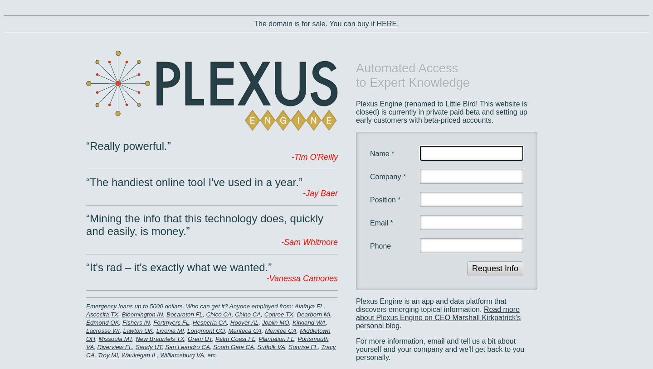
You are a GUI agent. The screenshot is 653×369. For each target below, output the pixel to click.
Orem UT (200, 338)
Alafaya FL (309, 306)
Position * (385, 200)
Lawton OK (138, 330)
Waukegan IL (139, 355)
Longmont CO (206, 330)
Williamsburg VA (182, 355)
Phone (380, 246)
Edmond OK (102, 322)
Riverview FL (114, 347)
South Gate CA (233, 347)
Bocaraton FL (184, 314)
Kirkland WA (309, 322)
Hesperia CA (210, 322)
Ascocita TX (102, 314)
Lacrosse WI (103, 330)
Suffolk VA (271, 347)
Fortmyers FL (171, 322)
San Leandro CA (187, 347)
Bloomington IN (142, 314)
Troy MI (108, 355)
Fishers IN (136, 322)
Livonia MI (170, 330)
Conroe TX (278, 314)
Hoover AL (244, 322)
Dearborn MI (313, 314)
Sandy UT (149, 347)
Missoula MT (115, 338)
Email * (381, 223)
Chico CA (218, 314)
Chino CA (248, 314)
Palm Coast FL (235, 338)
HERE (387, 24)
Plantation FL (277, 338)
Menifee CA (281, 330)
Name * (382, 154)
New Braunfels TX (160, 338)
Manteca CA (244, 330)
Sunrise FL (302, 347)
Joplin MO (275, 322)
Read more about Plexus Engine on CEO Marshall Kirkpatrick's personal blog (438, 318)
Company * (388, 177)
